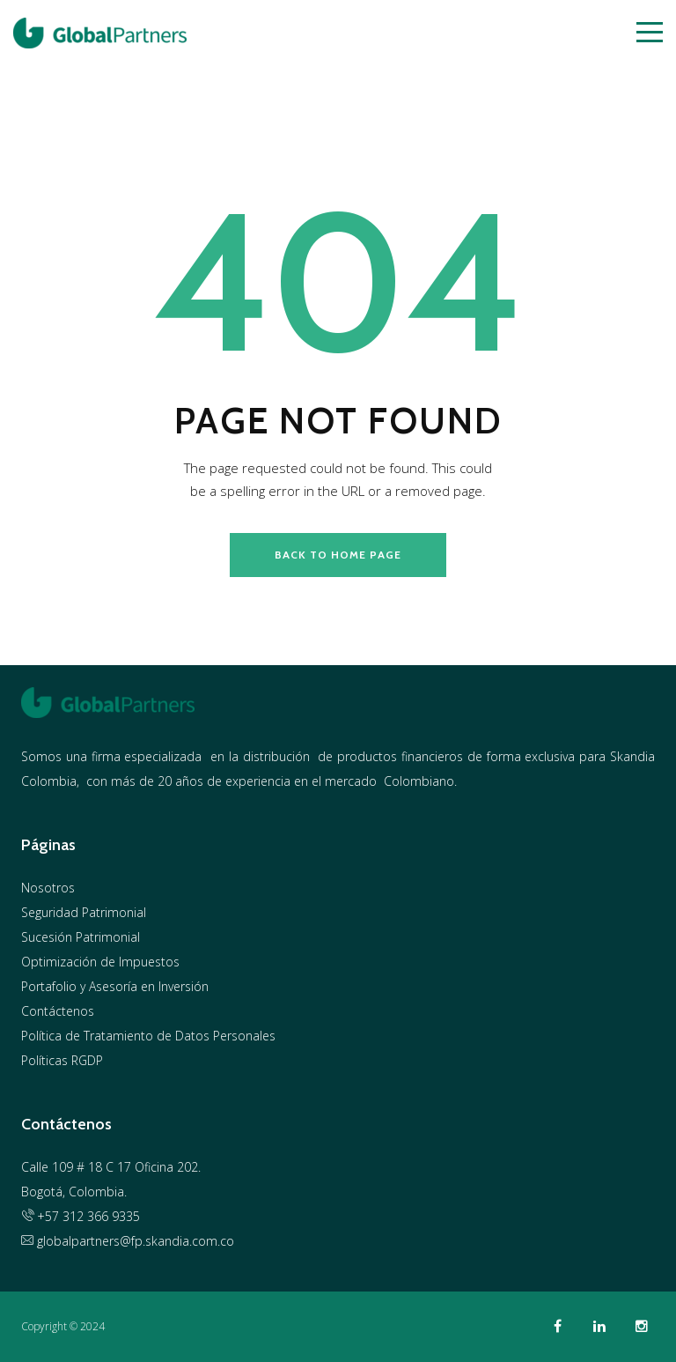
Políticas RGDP (62, 1060)
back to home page (338, 554)
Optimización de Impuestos (100, 961)
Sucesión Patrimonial (80, 937)
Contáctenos (57, 1011)
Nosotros (48, 887)
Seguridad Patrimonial (83, 912)
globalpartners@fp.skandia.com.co (127, 1240)
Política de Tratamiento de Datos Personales (148, 1035)
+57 (41, 1216)
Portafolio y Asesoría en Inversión (115, 986)
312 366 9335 (101, 1216)
